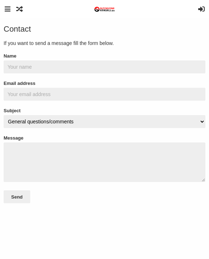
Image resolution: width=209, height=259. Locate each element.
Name (10, 56)
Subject (12, 110)
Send (17, 197)
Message (13, 138)
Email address (19, 83)
